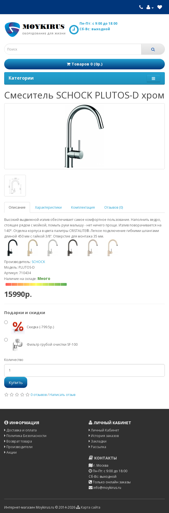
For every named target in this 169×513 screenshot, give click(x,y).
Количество (13, 359)
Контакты (103, 458)
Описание (17, 207)
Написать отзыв (62, 394)
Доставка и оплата (20, 430)
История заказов (104, 435)
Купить (16, 382)
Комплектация (83, 207)
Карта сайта (88, 507)
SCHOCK (38, 261)
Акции (10, 452)
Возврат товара (18, 441)
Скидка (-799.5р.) (29, 327)
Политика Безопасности (25, 435)
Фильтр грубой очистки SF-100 (41, 345)
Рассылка (97, 446)
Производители (18, 446)
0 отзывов (39, 394)
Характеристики (48, 207)
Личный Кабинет (104, 430)
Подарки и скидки (24, 312)
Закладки (97, 441)
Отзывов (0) (113, 207)
